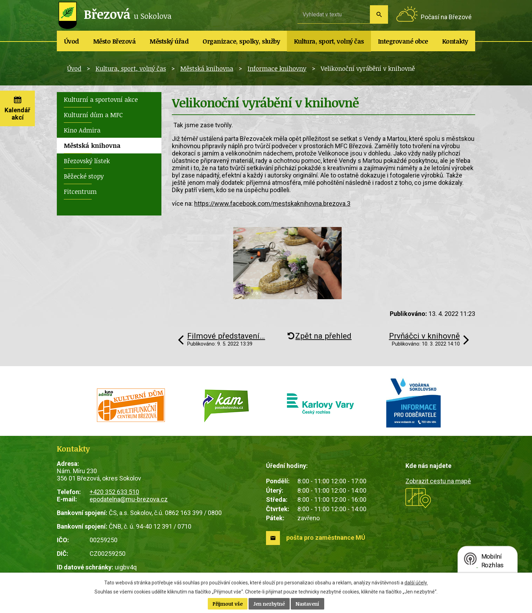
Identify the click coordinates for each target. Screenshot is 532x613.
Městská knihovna (206, 68)
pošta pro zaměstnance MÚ (325, 537)
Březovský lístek (87, 161)
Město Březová (114, 41)
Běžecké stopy (84, 176)
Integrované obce (403, 41)
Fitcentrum (80, 191)
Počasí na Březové (446, 17)
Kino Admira (82, 130)
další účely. (416, 582)
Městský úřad (169, 41)
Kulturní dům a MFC (93, 115)
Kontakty (455, 41)
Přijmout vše (228, 603)
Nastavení (307, 603)
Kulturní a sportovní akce (101, 99)
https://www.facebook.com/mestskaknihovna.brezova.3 (272, 203)
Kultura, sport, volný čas (329, 41)
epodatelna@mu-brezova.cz (129, 499)
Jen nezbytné (269, 603)
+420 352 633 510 (114, 491)
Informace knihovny (277, 68)
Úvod (71, 41)
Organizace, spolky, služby (241, 41)
